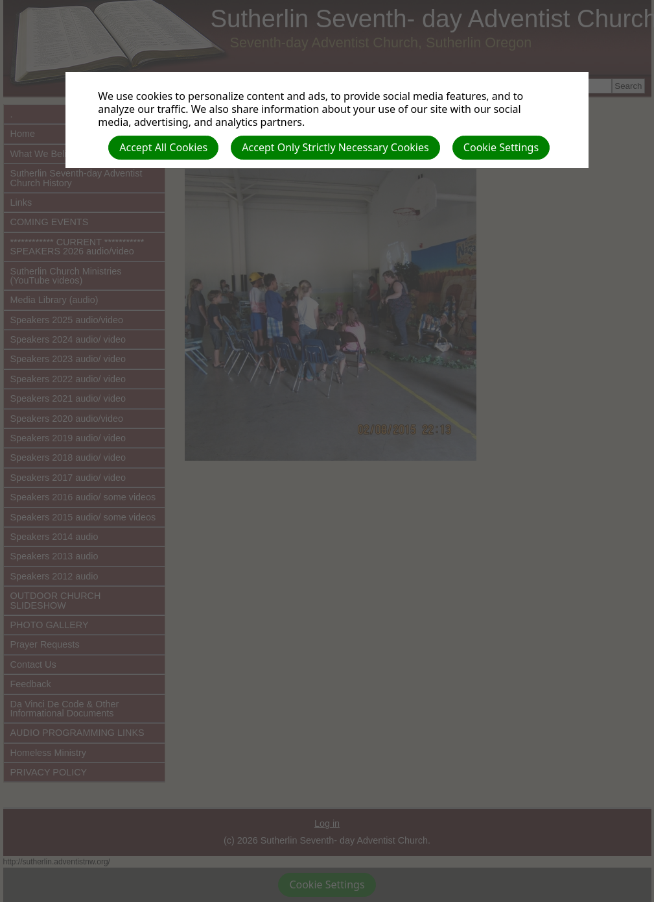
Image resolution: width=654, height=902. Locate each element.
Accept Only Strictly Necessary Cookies (335, 147)
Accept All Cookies (163, 147)
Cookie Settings (501, 147)
